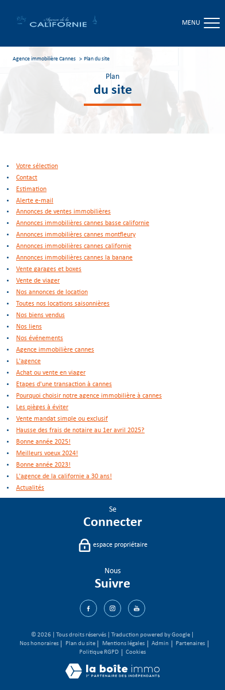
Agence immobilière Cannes (44, 59)
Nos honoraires (39, 643)
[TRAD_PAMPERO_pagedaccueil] (57, 27)
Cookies (136, 652)
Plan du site (80, 643)
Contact (26, 177)
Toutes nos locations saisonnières (63, 303)
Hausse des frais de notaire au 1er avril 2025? (80, 430)
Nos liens (29, 326)
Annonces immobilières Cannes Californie (73, 246)
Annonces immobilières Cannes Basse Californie (82, 223)
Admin (160, 643)
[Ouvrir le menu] (210, 23)
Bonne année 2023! (43, 465)
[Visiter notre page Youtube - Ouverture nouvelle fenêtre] (136, 608)
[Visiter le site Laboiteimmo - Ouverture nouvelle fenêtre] (112, 676)
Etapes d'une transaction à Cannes (64, 384)
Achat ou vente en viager (51, 372)
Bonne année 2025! (43, 442)
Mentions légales (123, 643)
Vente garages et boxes (49, 269)
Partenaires (190, 643)
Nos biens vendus (40, 315)
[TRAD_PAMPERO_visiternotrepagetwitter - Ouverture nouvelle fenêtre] (112, 608)
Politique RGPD (99, 652)
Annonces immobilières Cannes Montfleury (75, 234)
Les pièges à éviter (42, 407)
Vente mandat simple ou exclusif (62, 418)
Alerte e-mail (34, 200)
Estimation (31, 189)
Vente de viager (38, 280)
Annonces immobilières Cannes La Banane (74, 257)
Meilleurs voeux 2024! (47, 453)
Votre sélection (37, 166)
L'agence (28, 361)
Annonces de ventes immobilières (63, 211)
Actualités (30, 488)
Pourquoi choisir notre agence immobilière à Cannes (89, 395)
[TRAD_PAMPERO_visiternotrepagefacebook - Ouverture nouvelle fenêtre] (88, 608)
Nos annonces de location (52, 292)
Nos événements (39, 338)
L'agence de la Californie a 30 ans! (64, 476)
